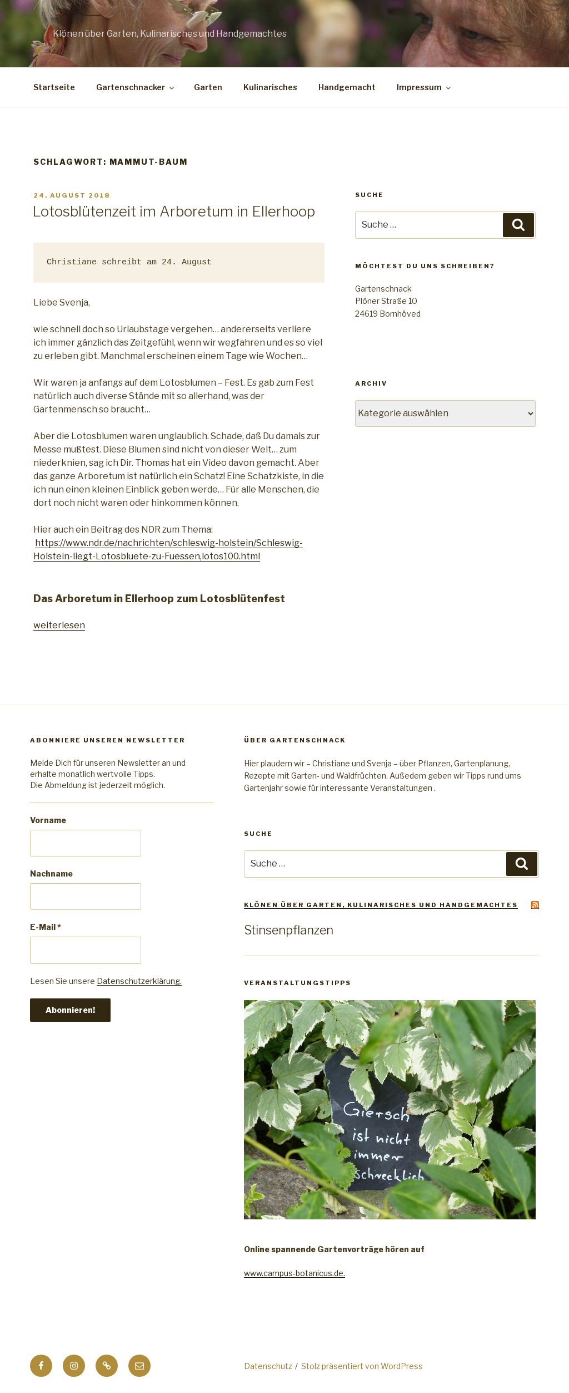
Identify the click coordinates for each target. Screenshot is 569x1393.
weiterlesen (59, 625)
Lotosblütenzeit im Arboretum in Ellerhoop (173, 211)
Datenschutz (268, 1366)
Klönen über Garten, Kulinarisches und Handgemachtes (381, 905)
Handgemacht (347, 87)
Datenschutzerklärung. (139, 981)
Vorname (48, 820)
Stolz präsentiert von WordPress (362, 1366)
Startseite (54, 87)
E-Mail (45, 927)
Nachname (51, 873)
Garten (208, 87)
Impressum (424, 87)
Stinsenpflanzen (288, 930)
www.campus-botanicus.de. (294, 1273)
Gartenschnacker (136, 87)
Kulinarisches (270, 87)
